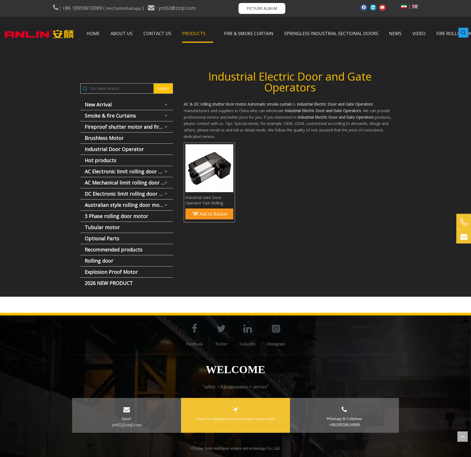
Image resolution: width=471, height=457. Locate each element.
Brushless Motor (104, 138)
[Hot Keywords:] (463, 33)
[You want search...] (122, 88)
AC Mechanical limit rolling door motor (129, 182)
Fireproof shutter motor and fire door (129, 127)
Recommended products (113, 249)
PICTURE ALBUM (262, 8)
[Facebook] (363, 7)
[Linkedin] (373, 7)
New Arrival (98, 104)
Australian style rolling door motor (126, 205)
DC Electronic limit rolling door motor (129, 194)
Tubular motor (102, 227)
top (462, 436)
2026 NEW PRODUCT (109, 283)
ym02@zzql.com (177, 8)
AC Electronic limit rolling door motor (129, 171)
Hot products (100, 160)
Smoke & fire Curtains (110, 115)
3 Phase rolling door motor (116, 216)
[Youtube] (382, 7)
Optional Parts (102, 238)
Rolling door (99, 260)
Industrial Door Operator (114, 149)
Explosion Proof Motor (111, 272)
